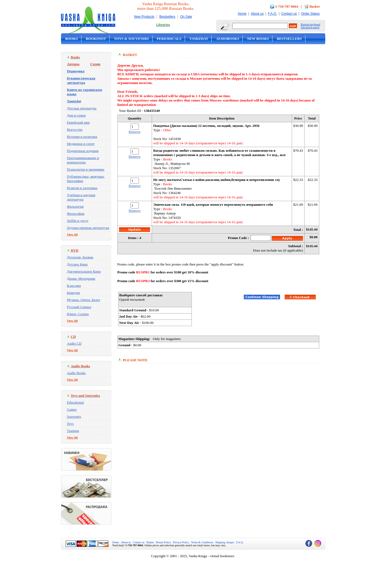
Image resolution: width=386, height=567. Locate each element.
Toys (70, 424)
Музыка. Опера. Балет (83, 300)
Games (72, 409)
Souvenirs (74, 416)
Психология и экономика (85, 169)
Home (242, 14)
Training (73, 431)
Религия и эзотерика (82, 188)
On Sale (186, 17)
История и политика (82, 137)
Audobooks (227, 39)
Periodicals (169, 39)
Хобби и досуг (78, 221)
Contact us (289, 14)
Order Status (310, 14)
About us (257, 14)
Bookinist (96, 39)
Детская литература (82, 108)
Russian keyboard (310, 24)
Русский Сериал (79, 307)
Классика (74, 286)
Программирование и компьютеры (83, 160)
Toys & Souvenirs (131, 39)
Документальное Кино (84, 271)
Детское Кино (77, 264)
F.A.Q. (272, 14)
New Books (258, 39)
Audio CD (74, 343)
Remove (134, 132)
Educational (75, 402)
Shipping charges (224, 542)
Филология (75, 206)
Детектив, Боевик (80, 257)
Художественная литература (88, 228)
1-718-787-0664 (286, 6)
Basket (314, 6)
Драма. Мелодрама (81, 278)
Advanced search (310, 27)
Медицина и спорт (81, 144)
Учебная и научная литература (81, 197)
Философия (75, 213)
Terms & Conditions (202, 542)
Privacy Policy (181, 542)
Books (71, 39)
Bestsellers (167, 17)
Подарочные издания (83, 151)
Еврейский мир (78, 122)
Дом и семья (76, 115)
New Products (144, 17)
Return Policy (163, 542)
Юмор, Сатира (78, 314)
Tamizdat (198, 39)
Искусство (75, 129)
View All (72, 234)
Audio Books (76, 373)
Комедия (73, 293)
